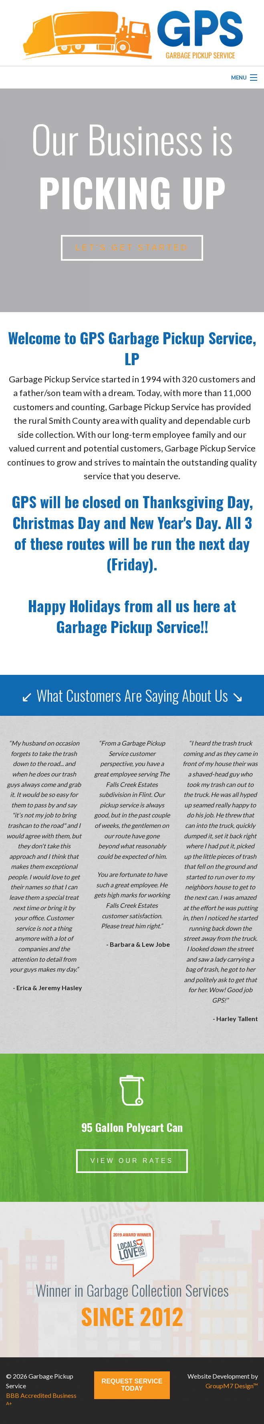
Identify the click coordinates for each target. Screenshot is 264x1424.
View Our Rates (132, 1160)
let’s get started (132, 247)
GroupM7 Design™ (232, 1385)
